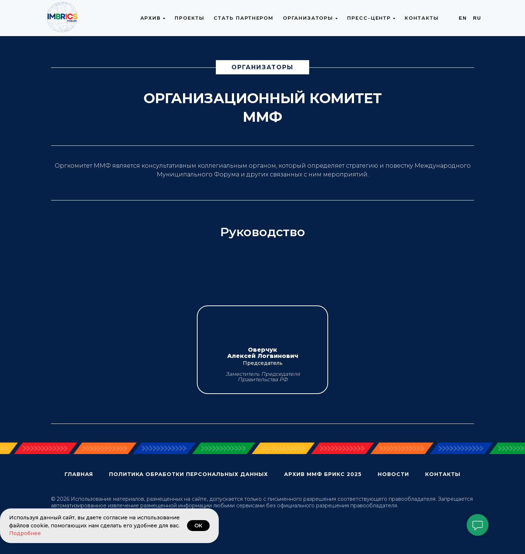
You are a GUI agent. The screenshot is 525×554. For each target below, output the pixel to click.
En (463, 18)
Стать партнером (243, 18)
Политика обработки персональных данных (188, 474)
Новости (393, 474)
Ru (477, 18)
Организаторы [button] (308, 18)
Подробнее (25, 533)
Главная (79, 474)
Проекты (189, 18)
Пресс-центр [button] (369, 18)
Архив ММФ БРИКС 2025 (323, 474)
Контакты (422, 18)
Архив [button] (150, 18)
